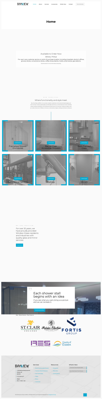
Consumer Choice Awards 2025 (76, 367)
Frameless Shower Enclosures (41, 370)
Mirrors (36, 379)
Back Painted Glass (39, 373)
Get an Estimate (80, 4)
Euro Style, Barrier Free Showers (76, 371)
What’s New (55, 370)
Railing (36, 376)
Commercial (37, 381)
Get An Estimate (56, 373)
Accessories (55, 368)
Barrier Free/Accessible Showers (42, 368)
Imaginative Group (52, 394)
